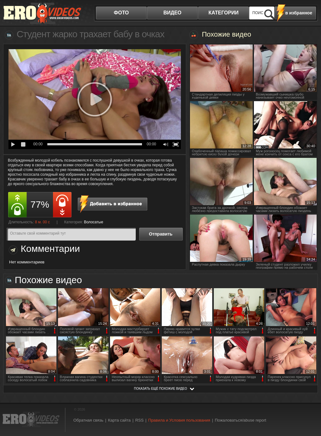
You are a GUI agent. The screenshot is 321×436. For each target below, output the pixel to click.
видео (172, 12)
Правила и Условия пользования (179, 420)
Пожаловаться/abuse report (240, 420)
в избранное (298, 12)
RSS (139, 420)
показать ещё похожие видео (160, 388)
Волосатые (93, 222)
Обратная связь (88, 420)
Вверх (309, 409)
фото (121, 12)
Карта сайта (119, 420)
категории (223, 12)
